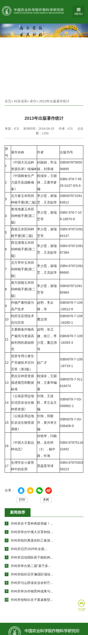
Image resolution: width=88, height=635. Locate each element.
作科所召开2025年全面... (29, 549)
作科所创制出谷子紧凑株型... (32, 600)
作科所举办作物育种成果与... (32, 591)
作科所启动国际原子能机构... (32, 557)
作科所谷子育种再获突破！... (32, 523)
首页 (8, 101)
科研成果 (20, 101)
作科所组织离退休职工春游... (32, 540)
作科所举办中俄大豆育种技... (32, 532)
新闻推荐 (17, 512)
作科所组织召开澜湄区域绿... (32, 574)
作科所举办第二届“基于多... (31, 566)
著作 (33, 101)
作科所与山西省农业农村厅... (32, 583)
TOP (82, 606)
